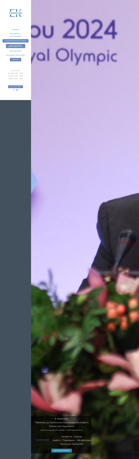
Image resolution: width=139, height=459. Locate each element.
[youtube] (17, 90)
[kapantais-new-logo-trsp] (15, 7)
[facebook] (14, 90)
